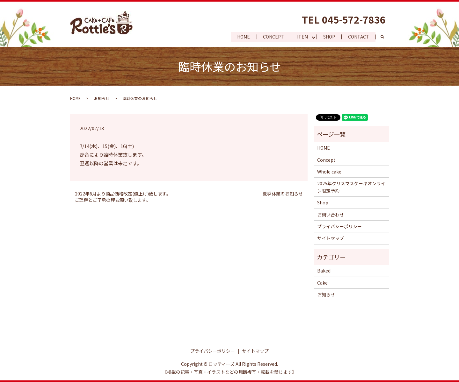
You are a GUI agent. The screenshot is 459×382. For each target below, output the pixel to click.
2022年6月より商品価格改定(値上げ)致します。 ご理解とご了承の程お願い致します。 (123, 197)
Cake (322, 282)
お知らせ (101, 98)
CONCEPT (272, 36)
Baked (324, 270)
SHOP (328, 36)
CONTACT (358, 36)
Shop (322, 202)
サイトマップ (330, 238)
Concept (326, 160)
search (385, 37)
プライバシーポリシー (339, 226)
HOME (242, 36)
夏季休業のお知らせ (283, 194)
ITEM (301, 36)
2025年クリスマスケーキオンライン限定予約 (351, 187)
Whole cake (329, 171)
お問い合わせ (330, 214)
